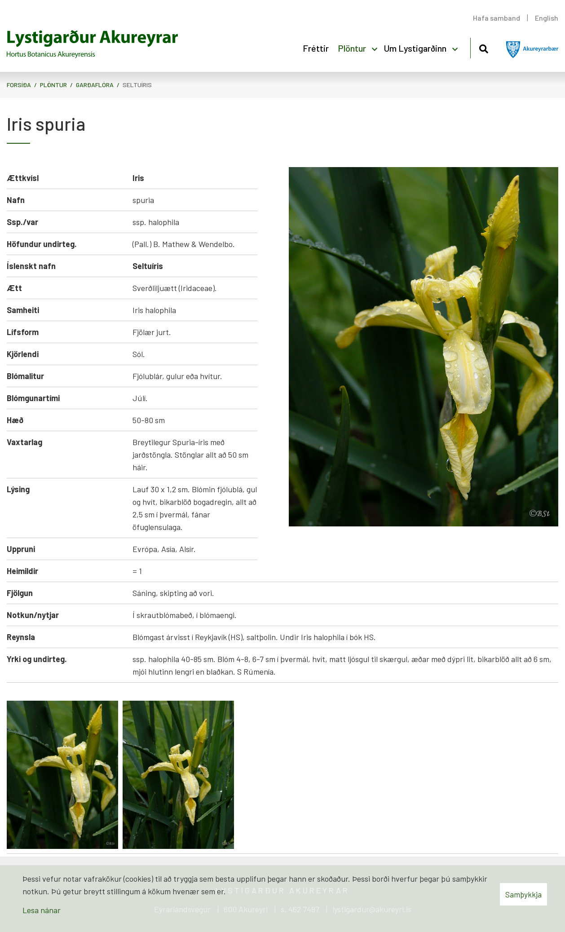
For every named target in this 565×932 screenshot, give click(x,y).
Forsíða (19, 84)
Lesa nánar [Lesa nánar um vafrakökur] (41, 910)
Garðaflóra (95, 84)
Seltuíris (137, 84)
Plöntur (53, 84)
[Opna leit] (483, 47)
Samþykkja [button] (523, 894)
